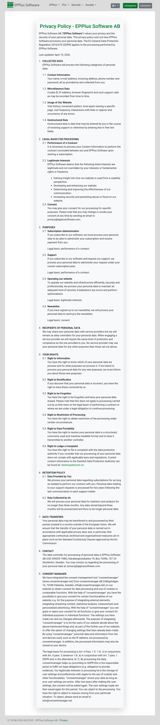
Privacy (64, 720)
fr (114, 5)
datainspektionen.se (72, 465)
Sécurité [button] (76, 4)
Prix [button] (64, 4)
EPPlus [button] (53, 4)
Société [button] (89, 4)
